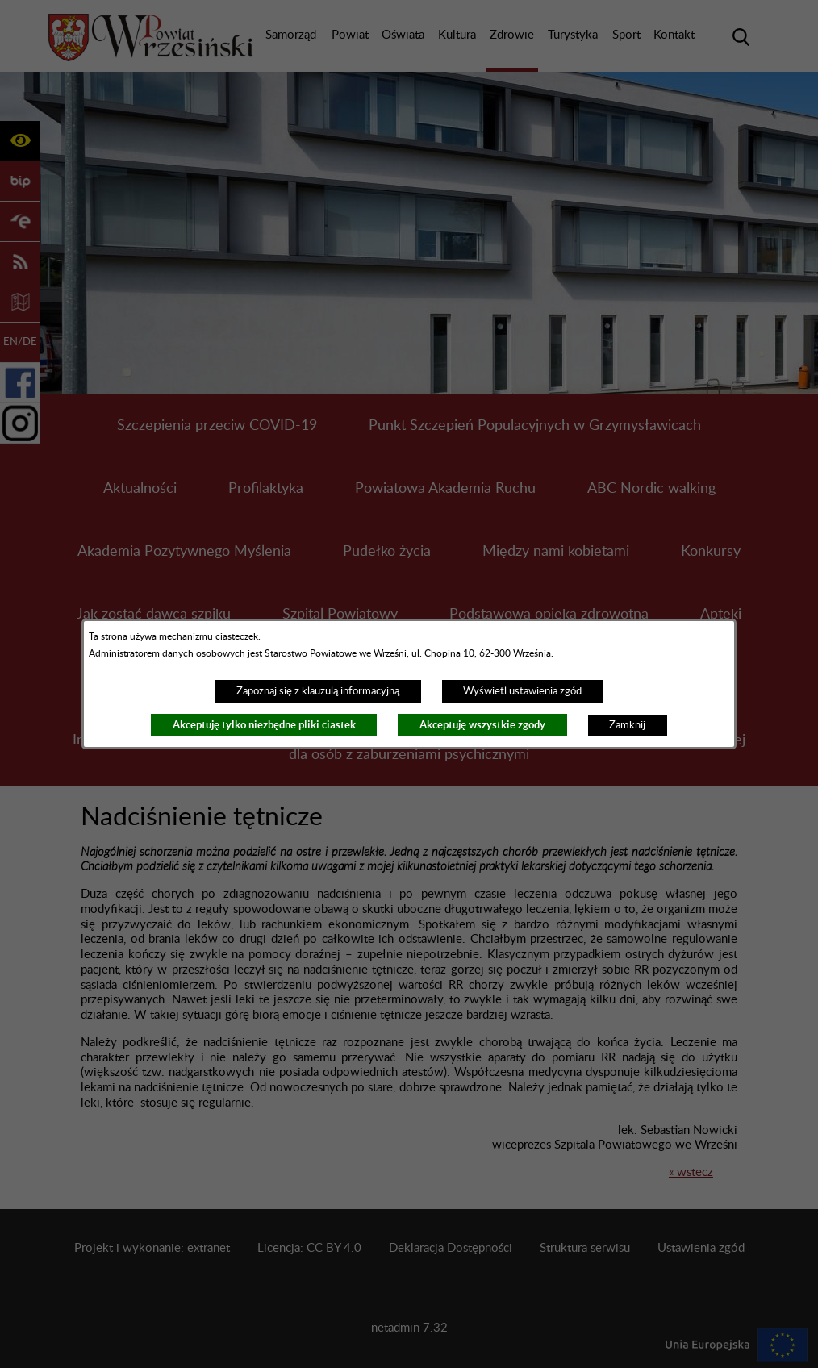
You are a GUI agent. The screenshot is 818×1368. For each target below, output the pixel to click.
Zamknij (627, 725)
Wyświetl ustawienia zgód (522, 691)
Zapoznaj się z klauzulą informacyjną (317, 691)
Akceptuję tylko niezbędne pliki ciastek (264, 725)
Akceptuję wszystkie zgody (482, 725)
